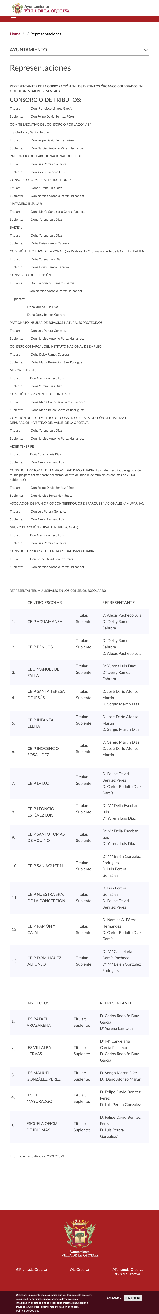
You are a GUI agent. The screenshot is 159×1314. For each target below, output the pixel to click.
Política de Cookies (27, 1311)
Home (15, 34)
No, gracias (132, 1298)
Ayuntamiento (79, 50)
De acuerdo (114, 1298)
